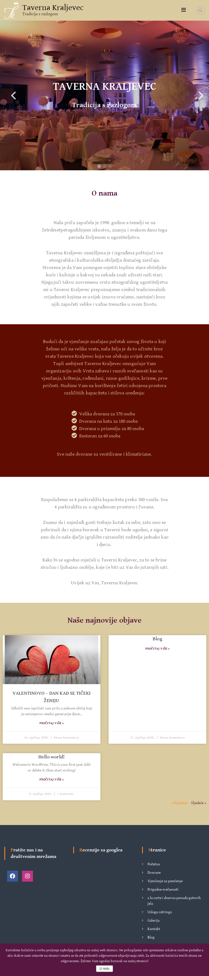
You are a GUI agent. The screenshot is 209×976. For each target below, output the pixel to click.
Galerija (153, 920)
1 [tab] (99, 166)
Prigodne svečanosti (163, 889)
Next (195, 95)
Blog (157, 639)
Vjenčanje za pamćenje (165, 881)
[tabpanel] (104, 95)
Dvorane (154, 872)
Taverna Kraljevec (53, 7)
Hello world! (51, 757)
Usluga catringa (159, 912)
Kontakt (153, 929)
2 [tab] (104, 166)
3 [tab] (110, 166)
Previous (8, 95)
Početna (153, 864)
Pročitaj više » (51, 723)
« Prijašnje (179, 803)
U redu (104, 969)
